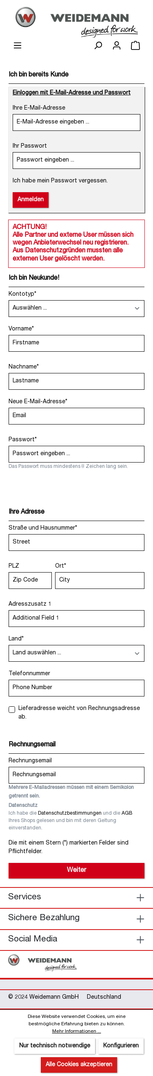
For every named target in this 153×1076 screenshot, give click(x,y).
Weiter (76, 870)
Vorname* (21, 329)
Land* (16, 639)
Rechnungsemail (30, 761)
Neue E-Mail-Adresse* (38, 402)
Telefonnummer (29, 674)
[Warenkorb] (135, 46)
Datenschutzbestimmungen (70, 813)
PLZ (14, 566)
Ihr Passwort (30, 146)
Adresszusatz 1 (30, 604)
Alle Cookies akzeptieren (79, 1065)
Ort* (60, 566)
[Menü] (17, 46)
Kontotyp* (22, 294)
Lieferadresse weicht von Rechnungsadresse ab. (79, 713)
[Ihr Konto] (116, 46)
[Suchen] (98, 46)
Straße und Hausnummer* (43, 528)
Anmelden (31, 200)
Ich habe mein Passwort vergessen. (60, 181)
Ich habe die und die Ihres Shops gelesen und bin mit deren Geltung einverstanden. (71, 821)
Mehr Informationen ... (76, 1031)
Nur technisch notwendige (54, 1046)
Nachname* (24, 367)
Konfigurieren (121, 1046)
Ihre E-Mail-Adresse (39, 108)
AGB (127, 813)
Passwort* (23, 440)
